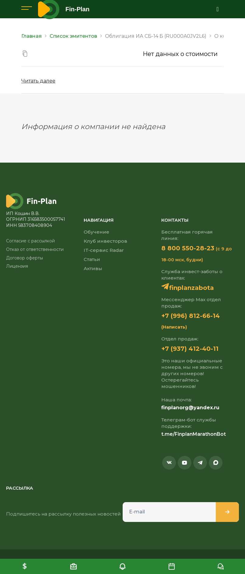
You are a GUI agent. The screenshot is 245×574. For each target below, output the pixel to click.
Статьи (92, 259)
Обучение (96, 232)
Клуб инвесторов (105, 241)
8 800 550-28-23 (187, 248)
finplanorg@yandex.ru (190, 407)
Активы (93, 268)
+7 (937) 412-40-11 (190, 348)
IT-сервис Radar (104, 250)
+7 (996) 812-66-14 (190, 315)
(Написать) (174, 327)
